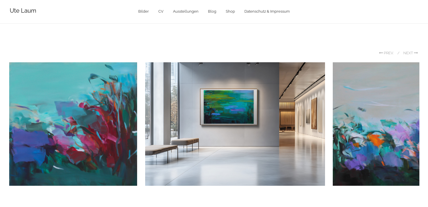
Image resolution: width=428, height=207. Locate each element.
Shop (230, 11)
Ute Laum (23, 10)
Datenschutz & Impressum (267, 11)
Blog (212, 11)
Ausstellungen (186, 11)
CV (161, 11)
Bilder (143, 11)
